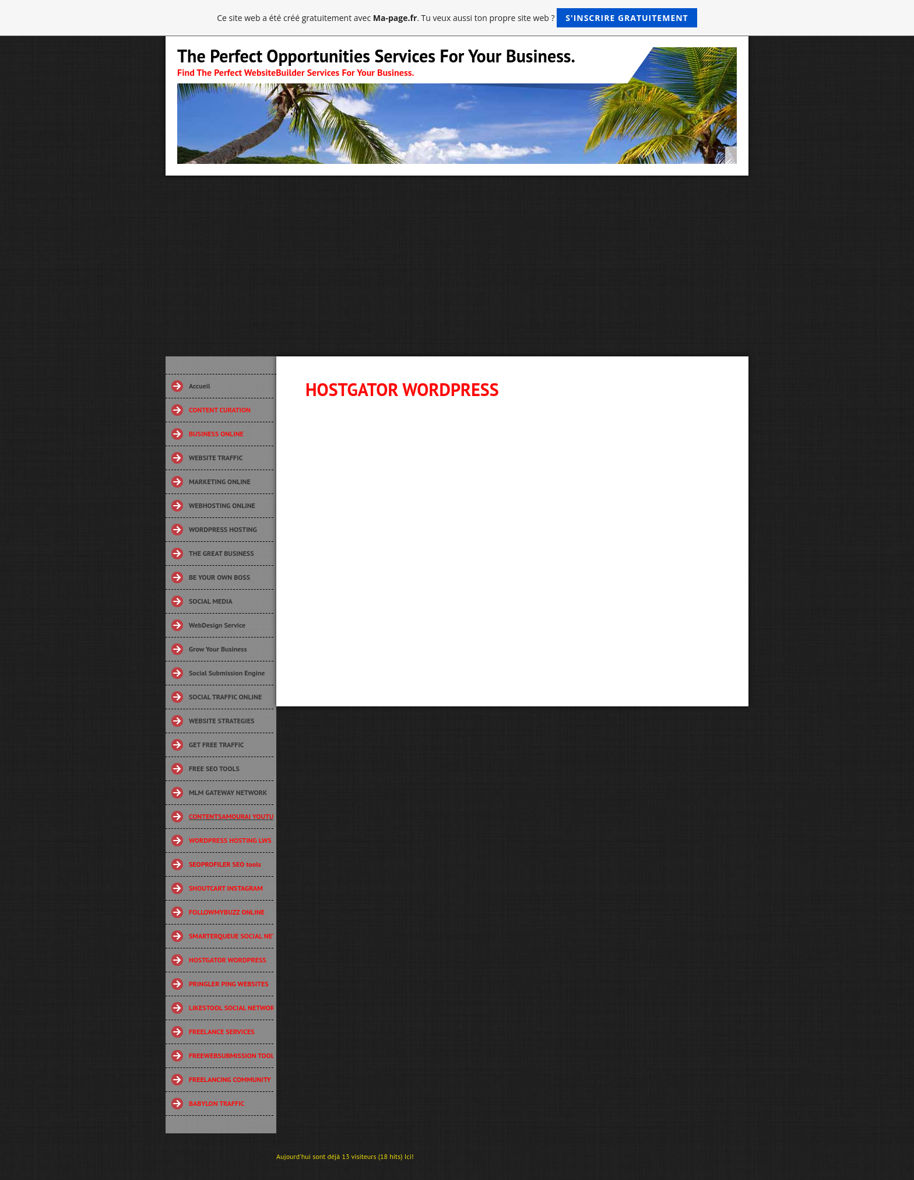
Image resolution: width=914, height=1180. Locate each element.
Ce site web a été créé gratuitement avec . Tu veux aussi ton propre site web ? (457, 17)
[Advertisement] (457, 263)
